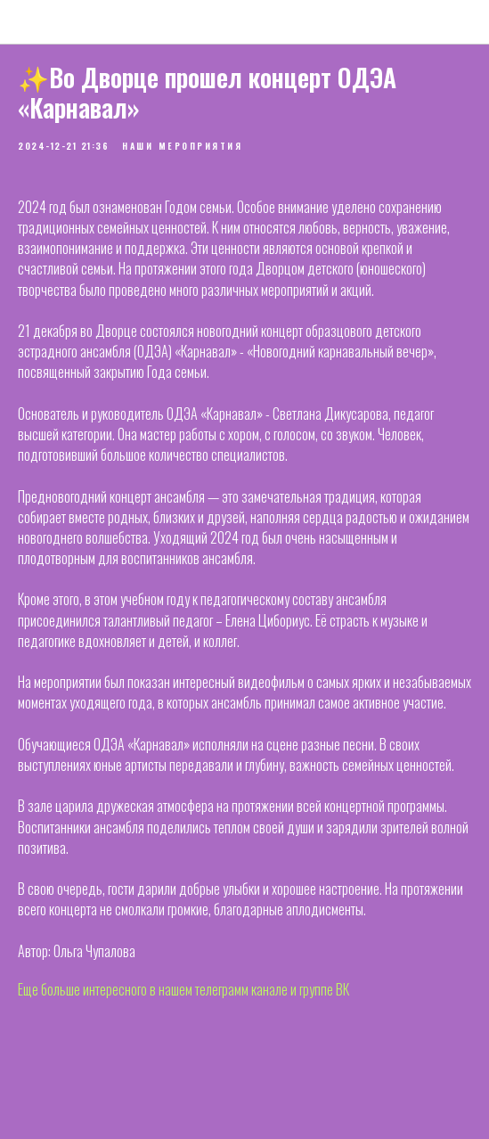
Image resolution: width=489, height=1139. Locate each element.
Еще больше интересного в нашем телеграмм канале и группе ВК (183, 989)
